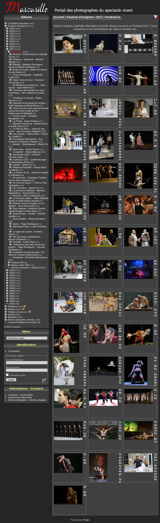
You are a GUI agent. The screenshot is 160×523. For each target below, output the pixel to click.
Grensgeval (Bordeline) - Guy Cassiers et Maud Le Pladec (26, 140)
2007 (11, 293)
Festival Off (17, 262)
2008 (11, 290)
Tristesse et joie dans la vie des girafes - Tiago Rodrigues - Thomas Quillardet (27, 247)
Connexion (14, 351)
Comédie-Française (18, 23)
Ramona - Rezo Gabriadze (26, 195)
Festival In (16, 51)
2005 (11, 298)
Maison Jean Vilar (20, 265)
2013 (11, 278)
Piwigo (86, 520)
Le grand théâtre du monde (22, 322)
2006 (11, 296)
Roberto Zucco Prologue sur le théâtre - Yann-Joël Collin (26, 204)
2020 (11, 41)
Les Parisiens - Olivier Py (25, 188)
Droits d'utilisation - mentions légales (27, 400)
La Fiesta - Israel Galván (25, 121)
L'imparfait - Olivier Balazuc (26, 152)
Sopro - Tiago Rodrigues (25, 224)
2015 (11, 272)
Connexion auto (16, 375)
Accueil (58, 17)
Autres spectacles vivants (21, 319)
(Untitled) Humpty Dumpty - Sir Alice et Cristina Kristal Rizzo (26, 253)
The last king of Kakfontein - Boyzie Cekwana (25, 238)
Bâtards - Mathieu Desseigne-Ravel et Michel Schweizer (26, 65)
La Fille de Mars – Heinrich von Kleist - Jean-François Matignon (27, 130)
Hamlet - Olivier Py (22, 164)
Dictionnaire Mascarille (20, 397)
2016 (11, 270)
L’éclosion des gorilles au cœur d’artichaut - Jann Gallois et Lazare (27, 91)
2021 (11, 38)
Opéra (11, 314)
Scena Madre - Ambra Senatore (28, 218)
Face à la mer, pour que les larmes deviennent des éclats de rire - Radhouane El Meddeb (29, 111)
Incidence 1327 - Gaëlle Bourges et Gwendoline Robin (28, 160)
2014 (11, 275)
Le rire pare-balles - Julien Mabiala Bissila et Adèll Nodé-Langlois (28, 199)
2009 (11, 288)
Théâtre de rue (15, 312)
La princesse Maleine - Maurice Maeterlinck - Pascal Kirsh (27, 191)
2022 (11, 36)
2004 (11, 301)
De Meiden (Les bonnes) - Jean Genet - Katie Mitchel (27, 86)
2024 (11, 31)
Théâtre (12, 306)
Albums (26, 17)
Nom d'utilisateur (14, 359)
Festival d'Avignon (17, 26)
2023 (11, 33)
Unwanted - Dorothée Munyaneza (29, 257)
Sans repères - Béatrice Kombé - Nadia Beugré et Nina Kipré (28, 209)
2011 (11, 283)
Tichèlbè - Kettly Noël (23, 242)
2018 (11, 46)
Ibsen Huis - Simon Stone (25, 149)
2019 (11, 44)
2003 (11, 303)
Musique (12, 317)
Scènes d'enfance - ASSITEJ (26, 267)
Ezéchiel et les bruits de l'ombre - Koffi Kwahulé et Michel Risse (28, 104)
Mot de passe (13, 367)
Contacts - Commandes (21, 394)
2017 (11, 49)
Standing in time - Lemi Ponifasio (29, 226)
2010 (11, 285)
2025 (11, 28)
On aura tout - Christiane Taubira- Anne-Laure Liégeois (28, 178)
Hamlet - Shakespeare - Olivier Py (30, 144)
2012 (11, 280)
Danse (11, 309)
